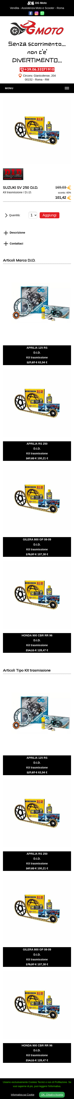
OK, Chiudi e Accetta (52, 1094)
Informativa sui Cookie (22, 1094)
